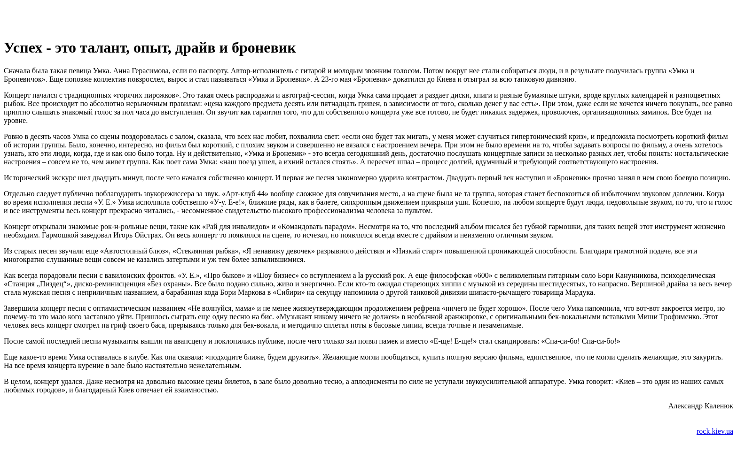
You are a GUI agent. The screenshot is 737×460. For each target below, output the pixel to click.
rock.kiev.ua (715, 431)
